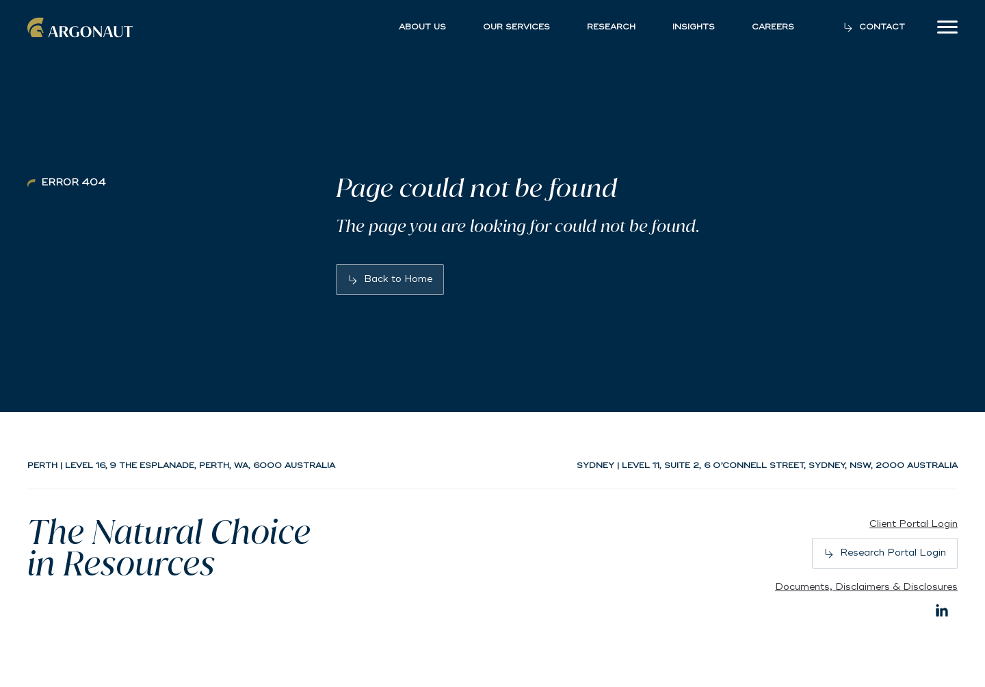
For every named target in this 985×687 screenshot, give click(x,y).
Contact (882, 27)
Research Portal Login (893, 552)
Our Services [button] (516, 27)
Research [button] (611, 27)
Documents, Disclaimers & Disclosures (866, 587)
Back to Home (398, 279)
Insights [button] (693, 27)
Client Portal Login (913, 524)
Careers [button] (773, 27)
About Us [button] (422, 27)
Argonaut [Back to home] (82, 27)
